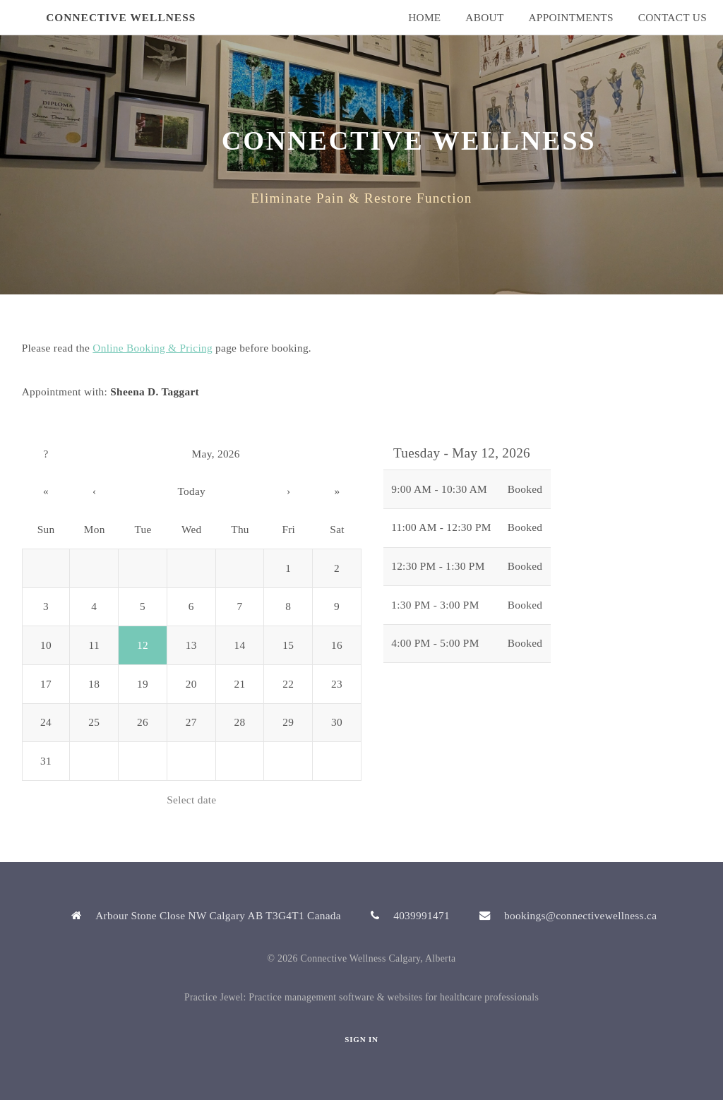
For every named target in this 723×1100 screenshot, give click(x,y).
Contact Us (672, 17)
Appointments (570, 17)
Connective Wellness (121, 17)
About (484, 17)
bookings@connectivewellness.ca (580, 915)
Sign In (361, 1039)
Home (424, 17)
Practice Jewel (214, 997)
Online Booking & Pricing (152, 348)
